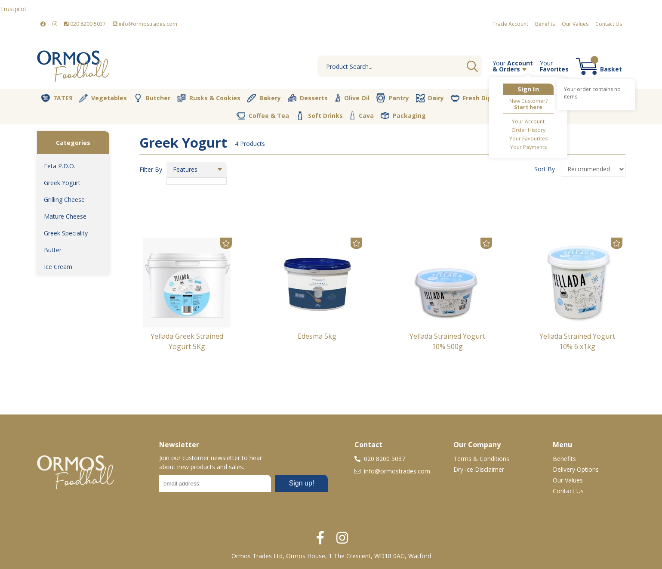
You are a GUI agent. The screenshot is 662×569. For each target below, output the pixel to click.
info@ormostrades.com (145, 24)
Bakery (264, 98)
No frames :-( (243, 486)
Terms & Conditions (481, 459)
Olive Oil (352, 98)
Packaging (403, 115)
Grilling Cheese (64, 199)
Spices (605, 97)
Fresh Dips (473, 98)
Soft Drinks (319, 115)
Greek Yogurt (62, 183)
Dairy (430, 98)
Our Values (575, 24)
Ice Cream (58, 267)
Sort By (545, 169)
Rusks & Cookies (208, 98)
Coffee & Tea (263, 115)
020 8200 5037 (85, 24)
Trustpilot (13, 9)
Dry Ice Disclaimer (478, 469)
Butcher (152, 98)
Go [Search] (472, 66)
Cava (362, 115)
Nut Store (561, 97)
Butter (53, 250)
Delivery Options (576, 469)
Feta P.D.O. (59, 166)
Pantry (392, 97)
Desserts (308, 98)
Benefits (545, 24)
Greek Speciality (66, 233)
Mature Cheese (65, 216)
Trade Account (510, 24)
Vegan (517, 98)
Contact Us (608, 24)
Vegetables (103, 98)
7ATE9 (56, 98)
